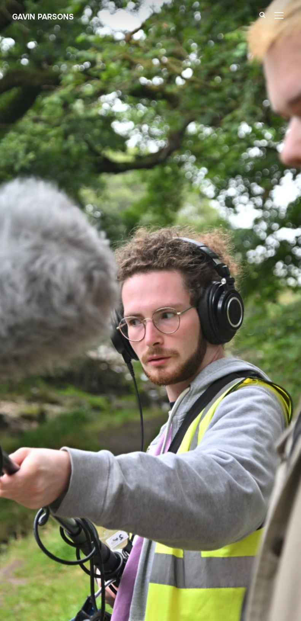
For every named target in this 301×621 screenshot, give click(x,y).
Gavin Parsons (43, 17)
